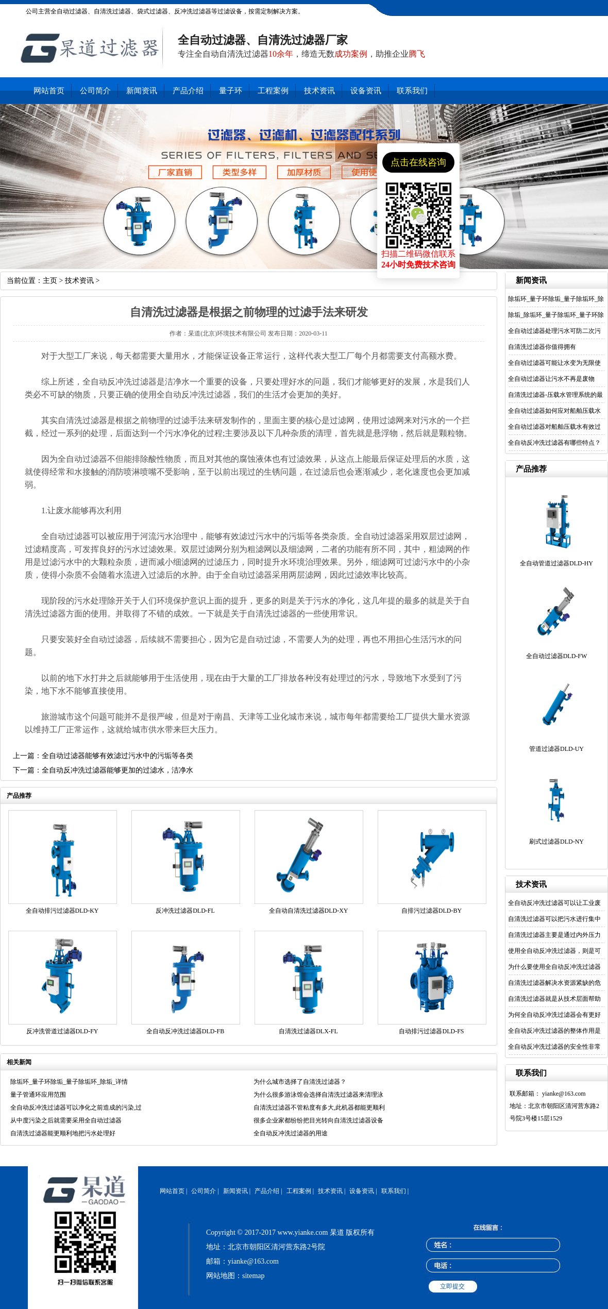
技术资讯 (319, 91)
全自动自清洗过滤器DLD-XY (308, 910)
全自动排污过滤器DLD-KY (62, 910)
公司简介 (95, 91)
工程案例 (273, 91)
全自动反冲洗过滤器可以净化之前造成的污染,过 (76, 1107)
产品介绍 (188, 91)
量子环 (230, 91)
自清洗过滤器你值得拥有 (542, 346)
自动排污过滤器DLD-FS (431, 1031)
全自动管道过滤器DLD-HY (556, 563)
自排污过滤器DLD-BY (431, 910)
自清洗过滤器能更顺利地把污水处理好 (62, 1133)
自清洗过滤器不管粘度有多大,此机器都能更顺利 (319, 1107)
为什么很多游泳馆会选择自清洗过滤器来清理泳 (318, 1094)
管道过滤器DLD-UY (556, 748)
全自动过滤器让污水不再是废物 (551, 378)
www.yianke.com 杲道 (311, 1232)
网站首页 (48, 91)
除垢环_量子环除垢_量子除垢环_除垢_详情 (69, 1081)
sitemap (253, 1276)
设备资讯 (365, 91)
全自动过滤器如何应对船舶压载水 (554, 410)
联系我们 (412, 91)
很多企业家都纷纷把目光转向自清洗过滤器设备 (318, 1120)
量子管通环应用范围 (38, 1094)
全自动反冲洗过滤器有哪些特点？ (554, 442)
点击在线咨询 (418, 162)
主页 (50, 280)
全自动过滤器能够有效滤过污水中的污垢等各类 (117, 756)
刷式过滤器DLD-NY (556, 841)
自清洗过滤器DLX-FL (308, 1031)
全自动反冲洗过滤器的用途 (291, 1133)
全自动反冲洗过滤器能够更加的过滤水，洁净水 (117, 770)
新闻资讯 (141, 91)
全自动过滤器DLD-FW (556, 656)
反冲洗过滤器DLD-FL (185, 910)
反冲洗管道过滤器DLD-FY (62, 1031)
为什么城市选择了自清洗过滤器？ (300, 1081)
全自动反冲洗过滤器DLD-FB (185, 1031)
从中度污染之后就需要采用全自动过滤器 (66, 1120)
